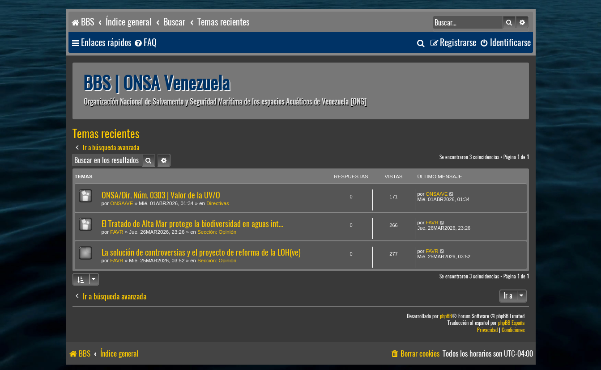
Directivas (217, 203)
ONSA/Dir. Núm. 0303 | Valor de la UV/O (161, 195)
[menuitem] (145, 43)
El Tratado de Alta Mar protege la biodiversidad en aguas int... (192, 223)
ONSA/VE (121, 203)
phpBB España (511, 323)
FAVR (116, 232)
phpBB (446, 316)
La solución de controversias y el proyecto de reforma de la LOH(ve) (201, 252)
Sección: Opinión (216, 232)
